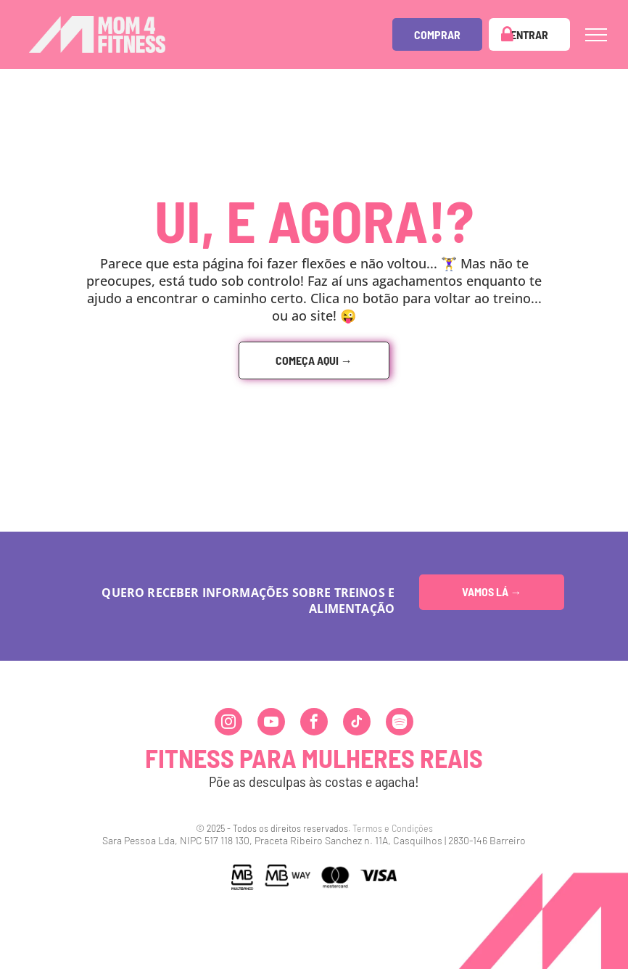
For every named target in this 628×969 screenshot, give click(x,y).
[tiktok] (357, 723)
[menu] (596, 35)
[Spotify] (399, 723)
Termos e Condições (392, 828)
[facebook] (314, 723)
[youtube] (271, 723)
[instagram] (228, 723)
